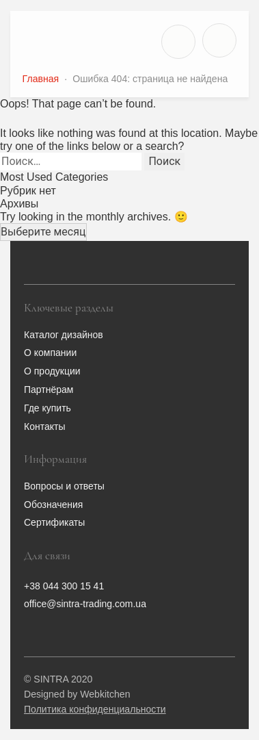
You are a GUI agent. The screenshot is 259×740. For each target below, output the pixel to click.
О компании (50, 352)
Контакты (44, 426)
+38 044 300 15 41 (64, 585)
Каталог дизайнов (63, 334)
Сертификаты (54, 522)
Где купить (47, 408)
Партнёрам (48, 389)
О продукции (52, 371)
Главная (41, 78)
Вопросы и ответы (64, 486)
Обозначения (53, 504)
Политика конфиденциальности (95, 709)
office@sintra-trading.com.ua (85, 603)
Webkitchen (105, 694)
